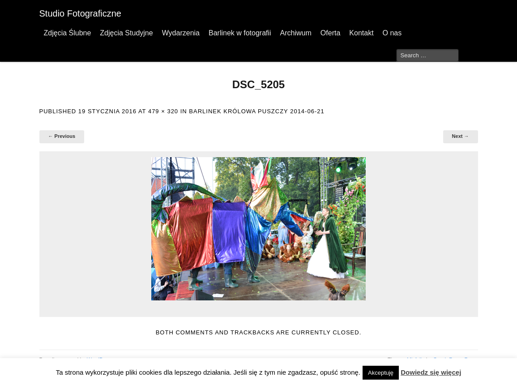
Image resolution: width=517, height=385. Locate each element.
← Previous (62, 136)
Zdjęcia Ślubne (67, 33)
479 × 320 (163, 111)
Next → (460, 136)
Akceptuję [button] (380, 372)
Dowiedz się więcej (431, 372)
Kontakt (361, 33)
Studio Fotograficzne (80, 13)
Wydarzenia (181, 33)
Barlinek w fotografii (240, 33)
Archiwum (296, 33)
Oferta (330, 33)
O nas (392, 33)
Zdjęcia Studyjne (126, 33)
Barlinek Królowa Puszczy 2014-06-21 (256, 111)
